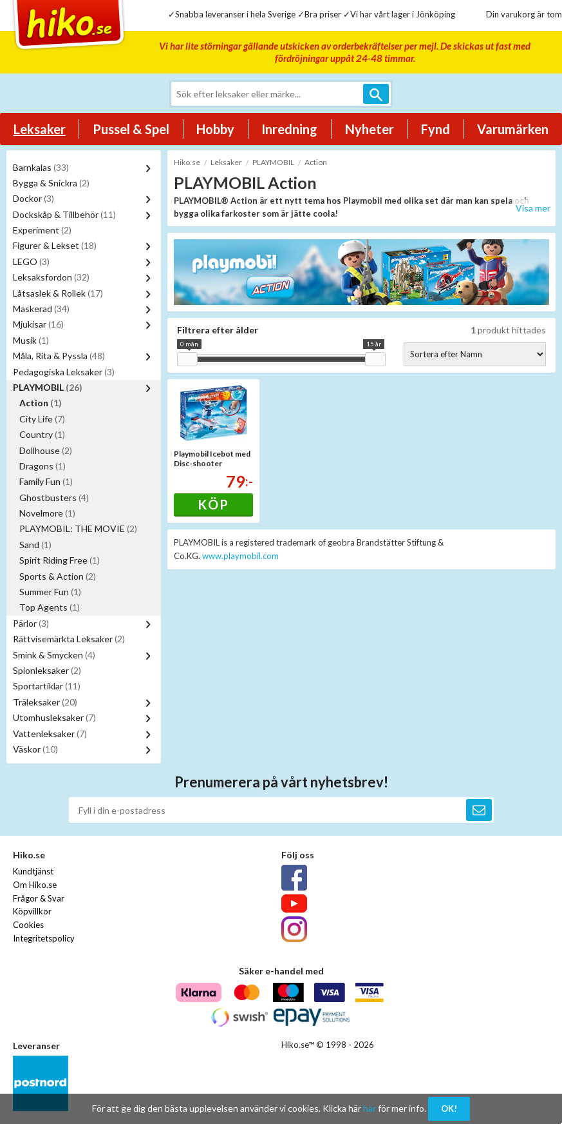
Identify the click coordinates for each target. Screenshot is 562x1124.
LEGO (31, 261)
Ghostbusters (54, 497)
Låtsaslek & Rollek (58, 293)
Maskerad (41, 308)
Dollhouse (45, 450)
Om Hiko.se (35, 885)
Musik (31, 340)
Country (42, 434)
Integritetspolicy (44, 938)
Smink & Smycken (54, 654)
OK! (449, 1108)
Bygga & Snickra (51, 182)
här (369, 1108)
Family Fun (46, 481)
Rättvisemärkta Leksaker (69, 638)
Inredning (289, 129)
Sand (35, 544)
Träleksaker (45, 701)
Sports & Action (57, 576)
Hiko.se (187, 162)
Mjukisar (38, 324)
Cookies (28, 925)
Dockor (33, 198)
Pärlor (31, 623)
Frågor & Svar (38, 898)
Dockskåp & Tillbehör (64, 214)
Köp (213, 504)
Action (40, 402)
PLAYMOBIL (47, 387)
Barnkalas (41, 167)
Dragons (42, 465)
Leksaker (40, 129)
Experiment (42, 229)
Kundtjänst (33, 871)
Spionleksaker (47, 670)
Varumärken (512, 129)
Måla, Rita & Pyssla (59, 355)
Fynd (435, 129)
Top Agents (49, 607)
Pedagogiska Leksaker (64, 371)
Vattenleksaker (50, 733)
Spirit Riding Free (59, 560)
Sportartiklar (46, 685)
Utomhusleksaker (54, 717)
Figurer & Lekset (55, 245)
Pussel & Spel (131, 129)
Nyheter (369, 129)
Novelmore (47, 513)
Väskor (35, 749)
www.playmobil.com (240, 556)
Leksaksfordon (51, 276)
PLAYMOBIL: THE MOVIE (78, 528)
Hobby (215, 129)
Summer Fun (50, 591)
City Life (42, 418)
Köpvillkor (32, 911)
